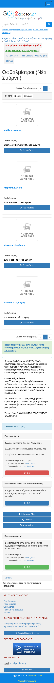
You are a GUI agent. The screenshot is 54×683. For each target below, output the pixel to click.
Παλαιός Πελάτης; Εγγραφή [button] (27, 633)
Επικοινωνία (30, 681)
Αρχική (5, 38)
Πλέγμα (28, 96)
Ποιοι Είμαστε (27, 56)
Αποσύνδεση (27, 525)
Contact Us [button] (27, 670)
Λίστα (18, 96)
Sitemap (9, 61)
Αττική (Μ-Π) (33, 38)
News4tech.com (35, 675)
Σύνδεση (27, 520)
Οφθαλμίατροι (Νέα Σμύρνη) (16, 41)
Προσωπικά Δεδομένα (13, 610)
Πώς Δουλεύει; (11, 56)
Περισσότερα (27, 150)
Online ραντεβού (18, 38)
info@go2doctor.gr (18, 663)
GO (27, 473)
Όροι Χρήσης (41, 56)
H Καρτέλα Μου (26, 514)
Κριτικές (8, 578)
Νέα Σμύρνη (46, 38)
